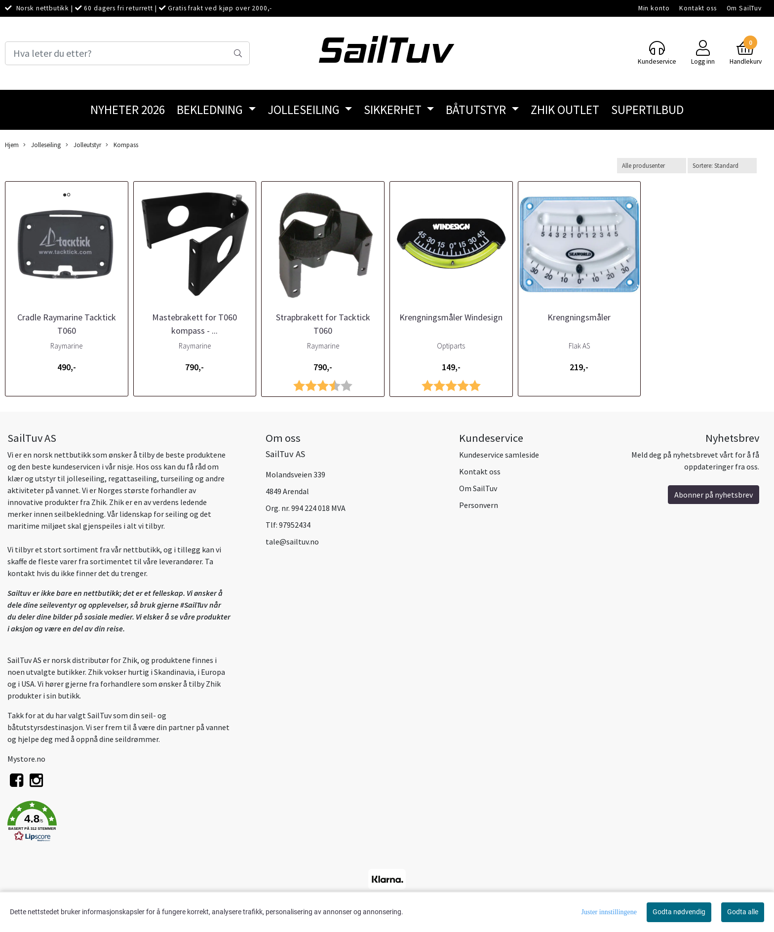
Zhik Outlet (565, 109)
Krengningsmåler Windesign (451, 317)
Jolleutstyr (83, 145)
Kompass (122, 145)
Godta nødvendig (679, 912)
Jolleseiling (305, 109)
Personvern (478, 505)
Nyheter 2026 (127, 109)
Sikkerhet (394, 109)
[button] (129, 823)
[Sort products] (722, 165)
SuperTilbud (647, 109)
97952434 (294, 525)
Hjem (12, 145)
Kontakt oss (697, 8)
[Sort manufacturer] (651, 165)
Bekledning (211, 109)
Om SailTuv (744, 8)
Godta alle (742, 912)
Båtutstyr (477, 109)
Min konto (654, 8)
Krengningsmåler (579, 317)
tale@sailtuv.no (292, 541)
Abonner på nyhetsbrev (713, 495)
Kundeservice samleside (499, 455)
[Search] (127, 53)
